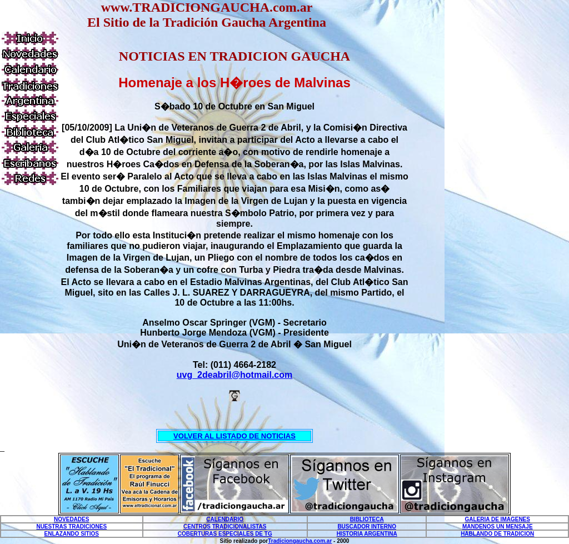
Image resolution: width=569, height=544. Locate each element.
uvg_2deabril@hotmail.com (235, 375)
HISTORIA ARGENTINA (367, 534)
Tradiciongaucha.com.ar (300, 541)
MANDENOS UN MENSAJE (497, 526)
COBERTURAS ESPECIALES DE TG (225, 534)
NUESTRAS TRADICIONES (71, 526)
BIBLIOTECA (367, 519)
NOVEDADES (71, 519)
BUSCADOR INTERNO (366, 526)
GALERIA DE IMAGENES (497, 519)
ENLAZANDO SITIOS (71, 534)
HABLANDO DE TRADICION (497, 534)
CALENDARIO (224, 519)
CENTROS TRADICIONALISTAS (224, 526)
